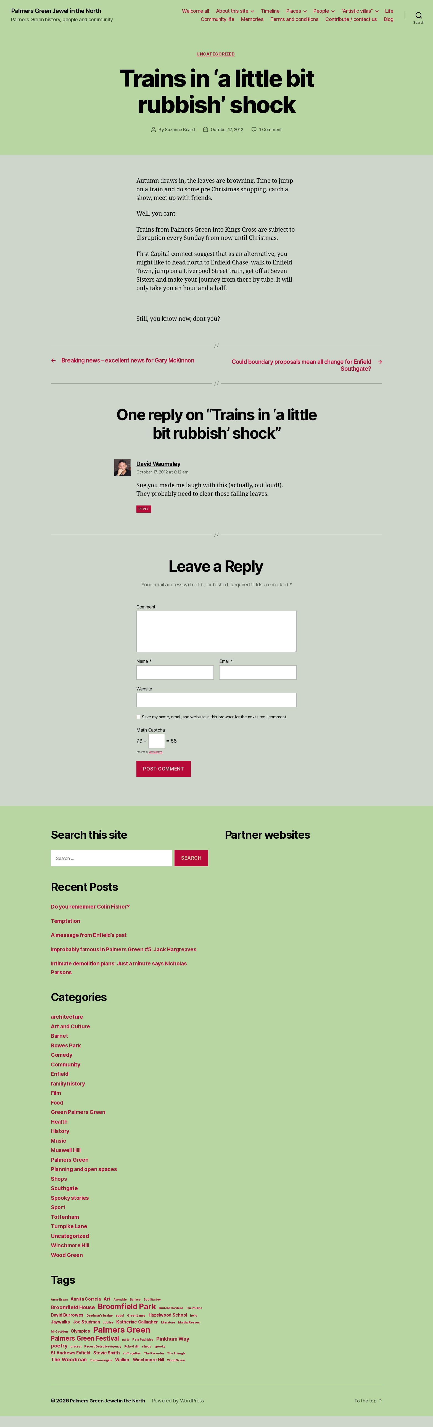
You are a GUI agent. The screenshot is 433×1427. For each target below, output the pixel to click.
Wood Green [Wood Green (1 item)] (176, 1371)
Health (60, 1132)
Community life (217, 19)
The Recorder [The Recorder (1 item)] (154, 1364)
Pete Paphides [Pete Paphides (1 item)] (143, 1350)
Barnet (60, 1046)
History (61, 1141)
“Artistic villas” (357, 11)
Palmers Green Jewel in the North (61, 11)
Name (144, 663)
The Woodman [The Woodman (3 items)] (69, 1370)
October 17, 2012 (227, 131)
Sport (59, 1217)
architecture (68, 1027)
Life (389, 11)
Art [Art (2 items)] (107, 1309)
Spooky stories (72, 1208)
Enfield (60, 1084)
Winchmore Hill (72, 1256)
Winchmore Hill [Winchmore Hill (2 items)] (148, 1370)
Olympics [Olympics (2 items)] (80, 1341)
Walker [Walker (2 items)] (122, 1370)
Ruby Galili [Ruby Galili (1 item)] (131, 1357)
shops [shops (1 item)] (146, 1357)
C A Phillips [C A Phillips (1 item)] (194, 1319)
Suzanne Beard (178, 131)
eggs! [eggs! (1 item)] (119, 1326)
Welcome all (195, 11)
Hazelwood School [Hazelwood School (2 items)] (168, 1325)
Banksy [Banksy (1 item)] (135, 1310)
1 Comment (272, 131)
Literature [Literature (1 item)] (168, 1333)
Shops (59, 1189)
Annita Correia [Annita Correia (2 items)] (85, 1309)
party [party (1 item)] (126, 1350)
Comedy (62, 1065)
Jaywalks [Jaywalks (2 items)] (60, 1332)
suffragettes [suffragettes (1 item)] (132, 1364)
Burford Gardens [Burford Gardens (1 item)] (171, 1319)
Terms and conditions (294, 19)
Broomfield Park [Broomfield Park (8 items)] (127, 1317)
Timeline (270, 11)
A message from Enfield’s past (93, 937)
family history (70, 1094)
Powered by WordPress (182, 1411)
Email (226, 663)
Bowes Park (67, 1056)
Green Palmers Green (80, 1122)
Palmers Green (71, 1170)
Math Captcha (150, 732)
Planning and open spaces (86, 1179)
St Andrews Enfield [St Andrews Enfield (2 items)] (70, 1363)
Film (56, 1103)
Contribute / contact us (351, 19)
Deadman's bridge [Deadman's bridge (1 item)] (99, 1326)
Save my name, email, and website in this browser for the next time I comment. (214, 718)
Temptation (66, 922)
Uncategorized (216, 55)
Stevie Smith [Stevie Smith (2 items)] (106, 1363)
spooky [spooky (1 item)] (159, 1357)
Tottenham (66, 1227)
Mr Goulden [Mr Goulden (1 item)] (59, 1342)
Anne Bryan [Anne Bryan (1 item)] (59, 1310)
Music (59, 1151)
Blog (389, 19)
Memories (252, 19)
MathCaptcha (155, 754)
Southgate (65, 1198)
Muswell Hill (68, 1160)
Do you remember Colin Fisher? (94, 908)
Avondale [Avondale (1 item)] (120, 1310)
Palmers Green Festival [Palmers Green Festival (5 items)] (85, 1349)
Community (67, 1075)
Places (293, 11)
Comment (145, 609)
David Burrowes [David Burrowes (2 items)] (67, 1325)
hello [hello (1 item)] (193, 1326)
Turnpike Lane (70, 1236)
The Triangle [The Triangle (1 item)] (176, 1364)
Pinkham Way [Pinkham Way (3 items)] (172, 1349)
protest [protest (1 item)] (75, 1357)
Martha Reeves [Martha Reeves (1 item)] (189, 1333)
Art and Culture (72, 1037)
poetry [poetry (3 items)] (59, 1356)
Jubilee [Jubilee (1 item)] (108, 1333)
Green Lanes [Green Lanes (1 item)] (136, 1326)
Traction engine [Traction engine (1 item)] (101, 1371)
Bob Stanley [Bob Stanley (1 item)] (152, 1310)
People (321, 11)
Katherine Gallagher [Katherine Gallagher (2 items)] (137, 1332)
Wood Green (68, 1265)
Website (144, 691)
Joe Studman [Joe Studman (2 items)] (86, 1332)
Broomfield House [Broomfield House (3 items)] (73, 1318)
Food (58, 1113)
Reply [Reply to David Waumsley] (143, 511)
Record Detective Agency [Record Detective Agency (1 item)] (102, 1357)
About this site (232, 11)
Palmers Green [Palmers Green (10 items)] (122, 1340)
